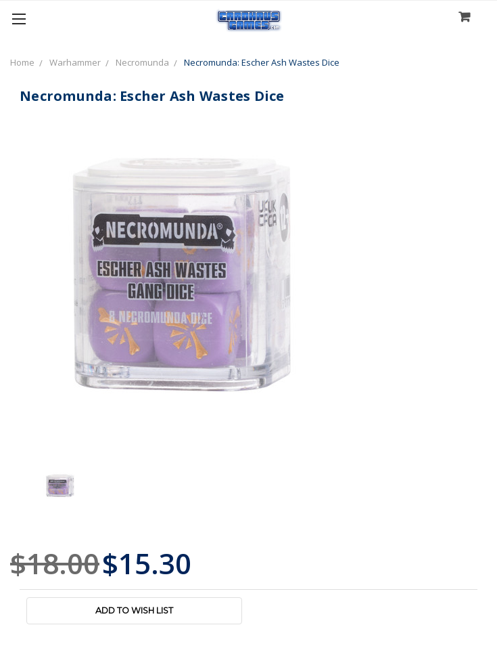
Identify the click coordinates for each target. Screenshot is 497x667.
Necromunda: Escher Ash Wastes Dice (261, 62)
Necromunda (142, 62)
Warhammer (75, 62)
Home (22, 62)
